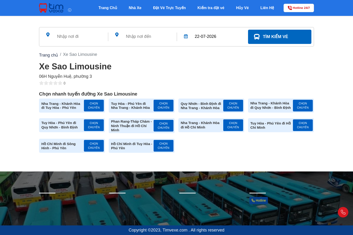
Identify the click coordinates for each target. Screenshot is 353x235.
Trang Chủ (107, 8)
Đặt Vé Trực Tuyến (169, 8)
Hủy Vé (242, 8)
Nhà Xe (135, 8)
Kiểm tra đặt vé (211, 8)
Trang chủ (48, 55)
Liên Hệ (267, 8)
